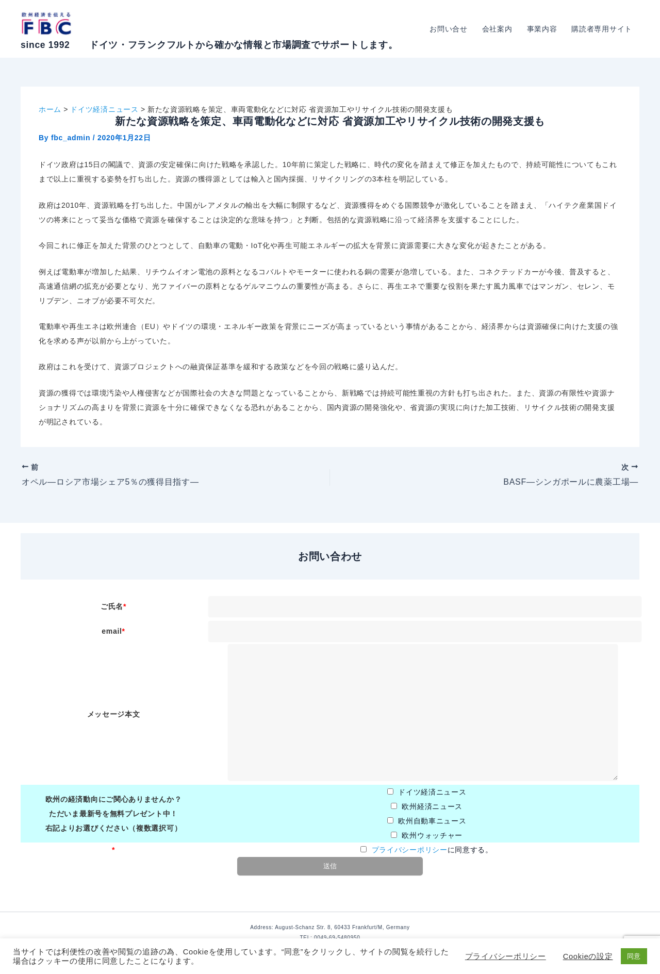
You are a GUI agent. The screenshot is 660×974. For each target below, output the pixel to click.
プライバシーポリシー (410, 850)
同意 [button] (634, 956)
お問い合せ (449, 29)
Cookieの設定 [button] (588, 956)
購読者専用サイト (601, 29)
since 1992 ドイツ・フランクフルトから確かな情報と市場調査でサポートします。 (209, 45)
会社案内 (497, 29)
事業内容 (542, 29)
